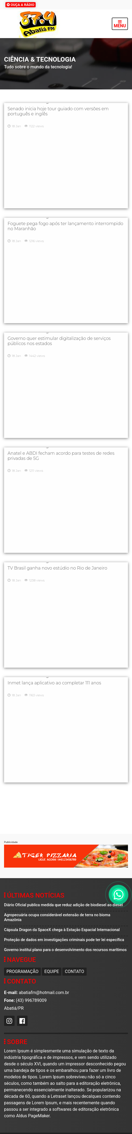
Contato (74, 971)
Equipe (51, 971)
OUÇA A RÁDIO (20, 5)
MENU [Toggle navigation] (120, 23)
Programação (22, 971)
